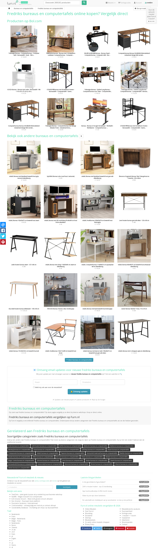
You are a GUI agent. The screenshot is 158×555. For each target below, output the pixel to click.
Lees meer (151, 21)
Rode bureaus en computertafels (18, 446)
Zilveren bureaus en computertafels (126, 464)
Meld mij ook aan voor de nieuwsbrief (47, 387)
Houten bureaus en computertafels (19, 457)
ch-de (14, 530)
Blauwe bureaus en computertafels (68, 450)
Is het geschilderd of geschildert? (115, 482)
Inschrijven (67, 487)
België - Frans (16, 521)
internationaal (33, 503)
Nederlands (16, 514)
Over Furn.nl (89, 511)
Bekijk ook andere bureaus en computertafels (45, 136)
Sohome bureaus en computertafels (48, 460)
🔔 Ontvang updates (79, 391)
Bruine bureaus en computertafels (101, 464)
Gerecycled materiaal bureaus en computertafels (102, 453)
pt (12, 536)
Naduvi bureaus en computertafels (96, 460)
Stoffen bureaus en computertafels (70, 446)
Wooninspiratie (127, 522)
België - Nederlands (18, 519)
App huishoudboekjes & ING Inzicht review (115, 491)
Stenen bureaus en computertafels (19, 468)
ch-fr (13, 532)
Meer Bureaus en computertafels (79, 360)
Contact (124, 524)
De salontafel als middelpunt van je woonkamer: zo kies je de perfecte (115, 500)
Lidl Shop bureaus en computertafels (93, 450)
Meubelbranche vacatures (131, 509)
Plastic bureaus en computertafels (92, 457)
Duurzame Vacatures (19, 503)
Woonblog (88, 513)
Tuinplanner (126, 518)
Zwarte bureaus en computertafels (121, 460)
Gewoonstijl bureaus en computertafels (50, 464)
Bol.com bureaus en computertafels (67, 457)
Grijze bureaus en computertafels (43, 450)
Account (138, 3)
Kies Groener (16, 501)
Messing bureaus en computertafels (19, 450)
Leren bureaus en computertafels (72, 460)
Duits (13, 534)
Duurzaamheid (127, 511)
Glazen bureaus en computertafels (118, 450)
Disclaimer (88, 516)
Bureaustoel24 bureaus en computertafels (21, 464)
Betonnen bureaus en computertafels (76, 464)
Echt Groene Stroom (19, 499)
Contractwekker (17, 505)
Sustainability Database (20, 508)
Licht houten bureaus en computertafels (44, 446)
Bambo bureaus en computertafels (131, 453)
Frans (13, 516)
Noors (14, 525)
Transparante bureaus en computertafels (21, 453)
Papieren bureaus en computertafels (72, 453)
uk (12, 543)
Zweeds (14, 527)
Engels (14, 538)
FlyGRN (14, 497)
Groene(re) (24, 2)
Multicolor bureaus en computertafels (95, 446)
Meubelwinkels (90, 520)
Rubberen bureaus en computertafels (122, 446)
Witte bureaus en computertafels (43, 457)
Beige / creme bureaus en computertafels (21, 460)
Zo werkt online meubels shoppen (97, 522)
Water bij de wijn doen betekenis (115, 496)
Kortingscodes (127, 513)
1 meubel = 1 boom (129, 516)
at (12, 547)
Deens (14, 545)
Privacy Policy (89, 524)
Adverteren (125, 520)
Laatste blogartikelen (91, 477)
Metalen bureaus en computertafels (117, 457)
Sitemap (88, 518)
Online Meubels (90, 509)
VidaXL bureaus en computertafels (47, 453)
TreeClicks (15, 494)
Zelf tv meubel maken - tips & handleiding (115, 486)
